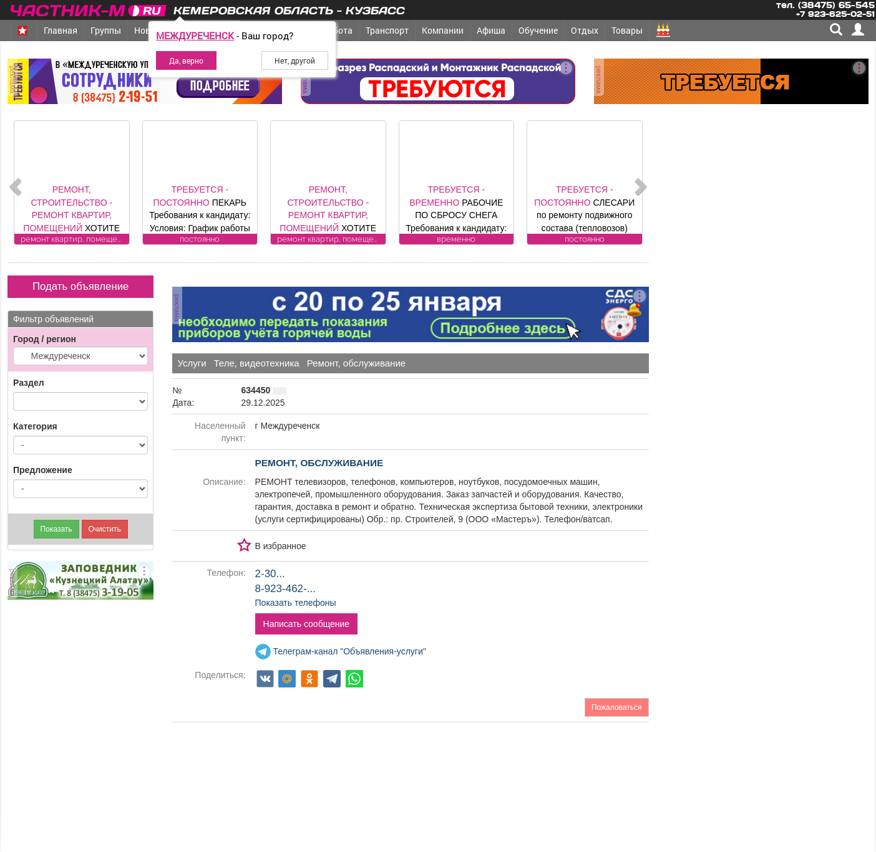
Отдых (584, 30)
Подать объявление (80, 286)
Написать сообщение (306, 624)
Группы (105, 30)
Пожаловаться (616, 707)
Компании (443, 30)
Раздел (28, 383)
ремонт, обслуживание (319, 462)
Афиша (491, 30)
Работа (338, 30)
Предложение (42, 470)
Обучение (538, 30)
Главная (60, 30)
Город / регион (44, 339)
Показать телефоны (295, 603)
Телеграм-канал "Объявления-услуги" (340, 651)
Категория (35, 426)
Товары (627, 30)
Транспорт (387, 30)
